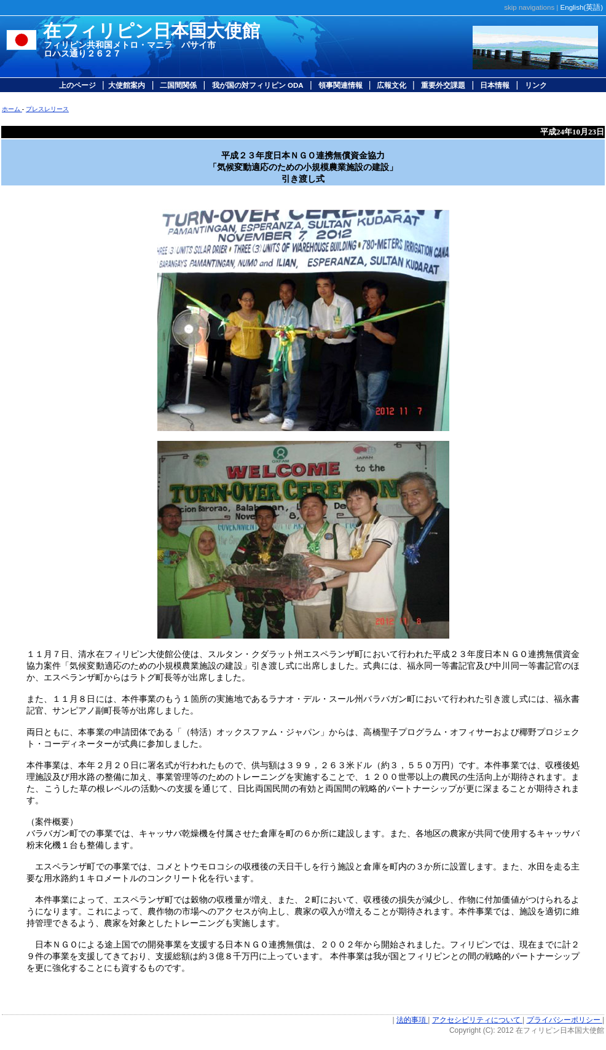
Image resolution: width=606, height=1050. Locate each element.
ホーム (12, 109)
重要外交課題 (443, 85)
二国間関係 (177, 85)
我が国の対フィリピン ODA (258, 85)
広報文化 (391, 85)
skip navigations (529, 7)
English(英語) (582, 7)
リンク (536, 85)
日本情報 (494, 85)
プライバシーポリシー (564, 1020)
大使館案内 (126, 85)
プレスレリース (47, 109)
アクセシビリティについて (477, 1020)
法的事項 (412, 1020)
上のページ (78, 85)
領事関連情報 (341, 85)
